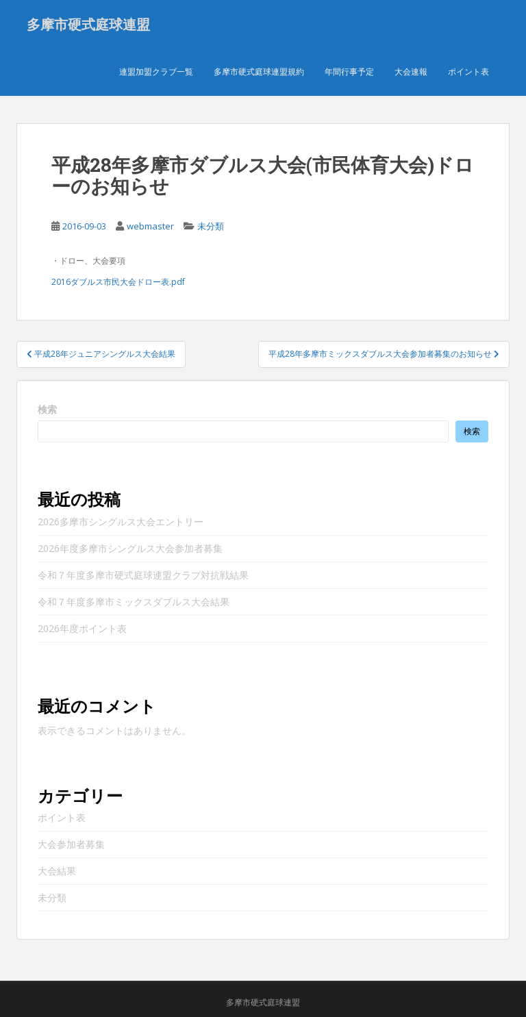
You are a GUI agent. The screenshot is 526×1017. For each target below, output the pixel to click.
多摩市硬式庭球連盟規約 (259, 71)
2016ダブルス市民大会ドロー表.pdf (118, 282)
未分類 (210, 226)
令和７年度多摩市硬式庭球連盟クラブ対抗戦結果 (143, 574)
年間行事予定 (349, 71)
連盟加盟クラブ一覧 (156, 71)
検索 (47, 409)
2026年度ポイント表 (82, 628)
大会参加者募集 (71, 844)
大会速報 (410, 71)
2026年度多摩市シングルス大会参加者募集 (130, 548)
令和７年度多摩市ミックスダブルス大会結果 (133, 601)
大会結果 (57, 871)
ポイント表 (468, 71)
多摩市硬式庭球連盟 (88, 24)
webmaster (150, 226)
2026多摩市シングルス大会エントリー (120, 521)
